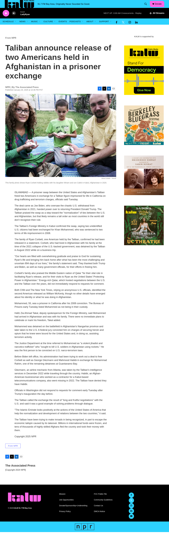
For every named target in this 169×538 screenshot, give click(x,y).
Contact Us (98, 512)
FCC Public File (100, 500)
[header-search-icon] (146, 7)
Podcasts (75, 27)
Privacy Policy (65, 517)
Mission (62, 500)
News (22, 27)
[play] (6, 19)
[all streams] (156, 19)
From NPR (10, 44)
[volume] (14, 19)
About (89, 27)
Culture (48, 27)
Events (63, 27)
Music (34, 27)
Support (104, 27)
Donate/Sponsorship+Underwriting (73, 512)
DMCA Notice (99, 517)
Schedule (8, 27)
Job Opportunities (66, 506)
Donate (160, 7)
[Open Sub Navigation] (16, 27)
